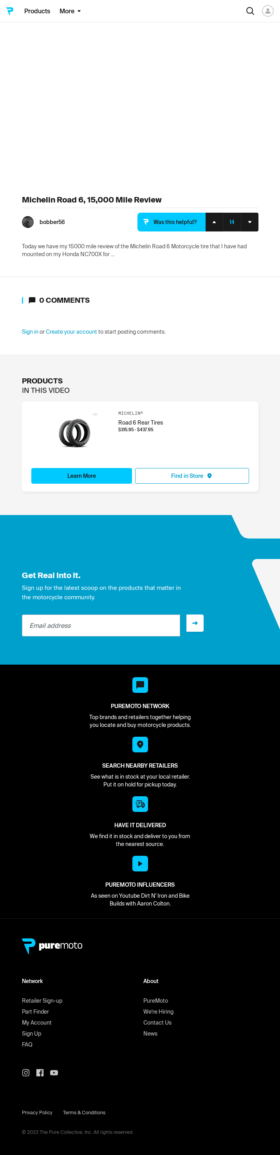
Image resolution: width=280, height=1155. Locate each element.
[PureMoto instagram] (29, 1073)
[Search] (250, 11)
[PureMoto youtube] (57, 1073)
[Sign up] (195, 623)
